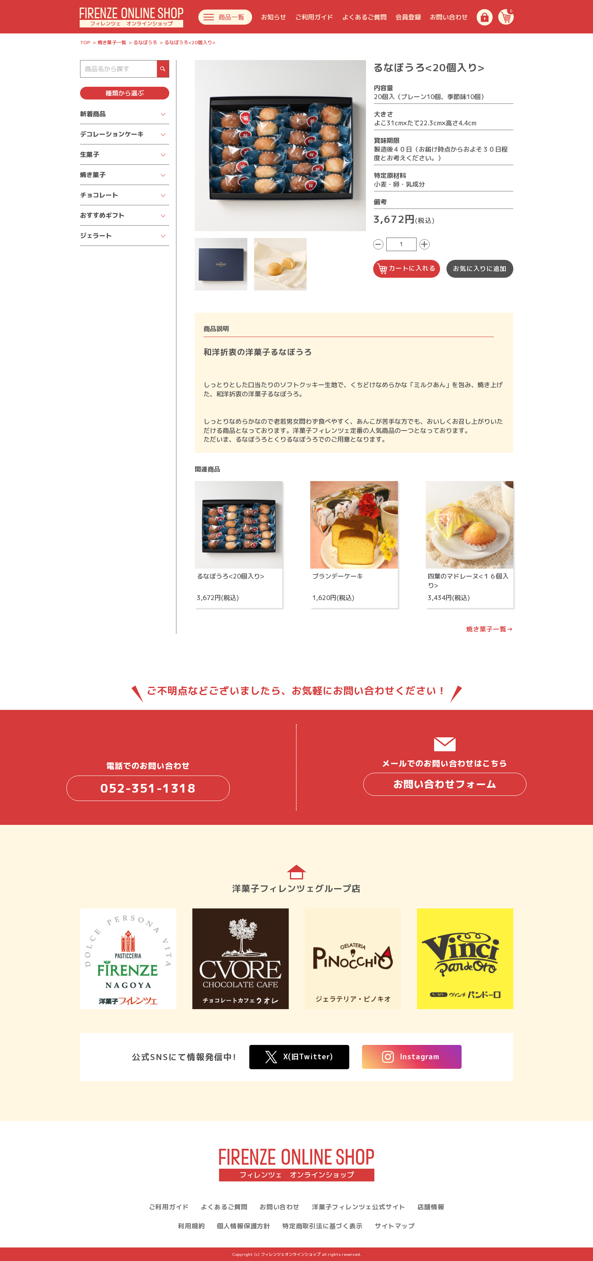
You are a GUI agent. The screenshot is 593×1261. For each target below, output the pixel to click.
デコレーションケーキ (112, 134)
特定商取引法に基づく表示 (322, 1226)
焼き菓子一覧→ (489, 629)
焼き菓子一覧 (112, 42)
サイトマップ (395, 1226)
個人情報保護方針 (243, 1226)
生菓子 (89, 154)
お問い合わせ (449, 17)
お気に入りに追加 (479, 268)
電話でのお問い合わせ (148, 780)
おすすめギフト (102, 215)
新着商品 (93, 113)
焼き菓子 (93, 174)
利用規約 (191, 1226)
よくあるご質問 (364, 17)
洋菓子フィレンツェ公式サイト (358, 1207)
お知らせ (273, 17)
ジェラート (96, 235)
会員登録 (408, 17)
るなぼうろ (145, 42)
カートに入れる (406, 268)
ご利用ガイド (314, 17)
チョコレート (99, 195)
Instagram (411, 1057)
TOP (85, 42)
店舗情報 (430, 1207)
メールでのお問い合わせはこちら (444, 777)
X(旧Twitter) (299, 1057)
